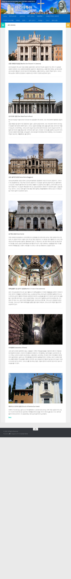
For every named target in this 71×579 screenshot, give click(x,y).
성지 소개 (32, 20)
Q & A (47, 20)
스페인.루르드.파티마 (52, 16)
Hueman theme (24, 433)
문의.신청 (54, 20)
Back (10, 417)
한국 (23, 20)
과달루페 (39, 16)
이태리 (18, 20)
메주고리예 (12, 16)
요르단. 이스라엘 (8, 20)
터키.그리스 (31, 16)
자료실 (40, 20)
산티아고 (22, 16)
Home (5, 16)
